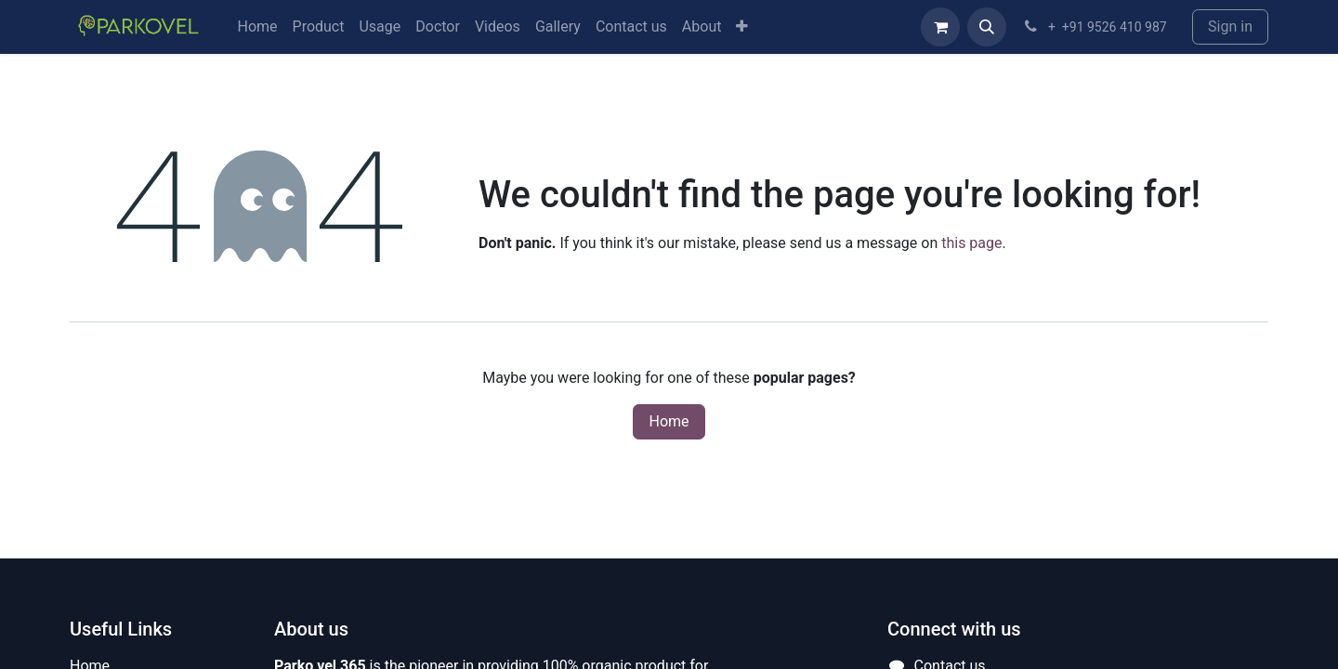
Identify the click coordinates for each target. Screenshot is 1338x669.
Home (669, 421)
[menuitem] (257, 27)
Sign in (1230, 26)
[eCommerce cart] (940, 26)
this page (971, 243)
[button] (986, 26)
